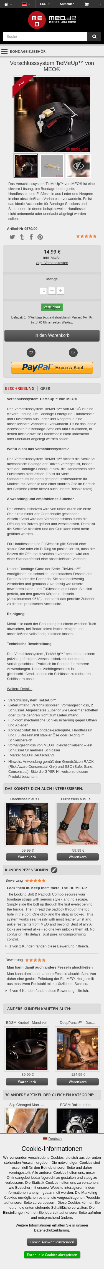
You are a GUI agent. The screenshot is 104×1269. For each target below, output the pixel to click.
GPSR (45, 388)
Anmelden (67, 4)
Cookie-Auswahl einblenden (52, 1242)
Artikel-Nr (15, 229)
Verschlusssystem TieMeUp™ (32, 700)
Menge (52, 279)
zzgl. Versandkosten (52, 263)
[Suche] (94, 36)
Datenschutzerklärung (51, 1230)
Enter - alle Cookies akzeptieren (52, 1254)
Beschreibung (19, 388)
